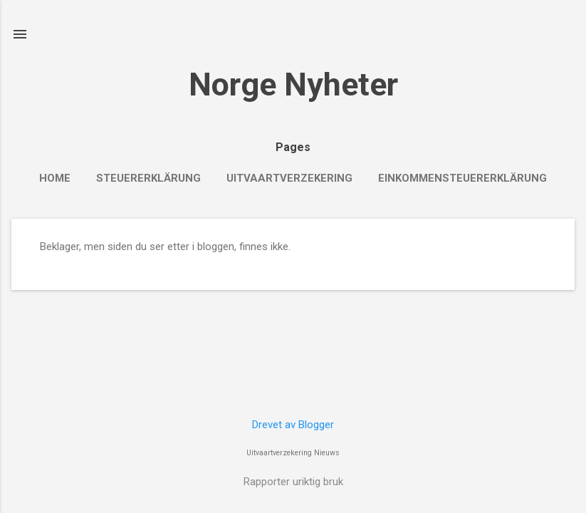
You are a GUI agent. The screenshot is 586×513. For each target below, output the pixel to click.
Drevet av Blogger (293, 424)
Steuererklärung (148, 178)
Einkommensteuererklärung (462, 178)
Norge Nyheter (293, 84)
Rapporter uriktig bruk (293, 481)
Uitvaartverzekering (289, 178)
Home (54, 178)
